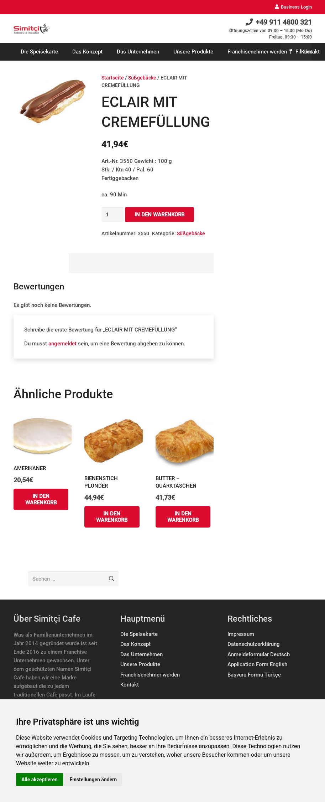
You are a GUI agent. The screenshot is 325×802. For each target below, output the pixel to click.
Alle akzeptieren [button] (39, 779)
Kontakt (129, 685)
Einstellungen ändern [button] (93, 779)
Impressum (240, 634)
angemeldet (62, 343)
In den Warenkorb (159, 214)
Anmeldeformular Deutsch (258, 654)
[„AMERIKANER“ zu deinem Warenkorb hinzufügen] (41, 499)
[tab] (41, 263)
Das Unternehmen (141, 654)
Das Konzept (135, 644)
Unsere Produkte (140, 664)
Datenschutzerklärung (253, 644)
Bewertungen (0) (41, 263)
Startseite (112, 78)
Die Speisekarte (139, 634)
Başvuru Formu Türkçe (254, 675)
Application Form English (257, 664)
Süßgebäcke (142, 78)
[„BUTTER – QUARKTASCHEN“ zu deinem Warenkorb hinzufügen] (183, 517)
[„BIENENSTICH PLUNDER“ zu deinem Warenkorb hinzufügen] (112, 517)
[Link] (32, 28)
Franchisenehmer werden (150, 675)
